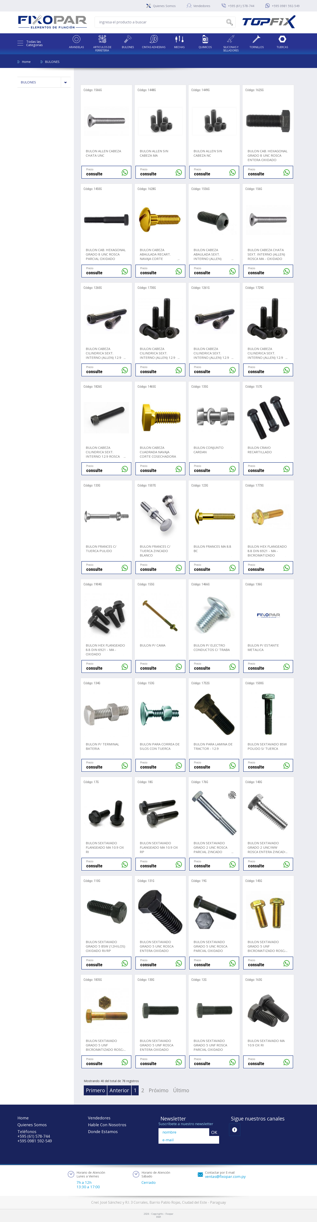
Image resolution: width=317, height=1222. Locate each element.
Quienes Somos (164, 6)
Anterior (119, 1090)
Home (26, 62)
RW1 (158, 1217)
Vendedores (201, 6)
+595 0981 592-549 (286, 6)
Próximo (158, 1090)
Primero (95, 1090)
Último (181, 1090)
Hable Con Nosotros (107, 1124)
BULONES (52, 62)
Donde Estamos (103, 1131)
